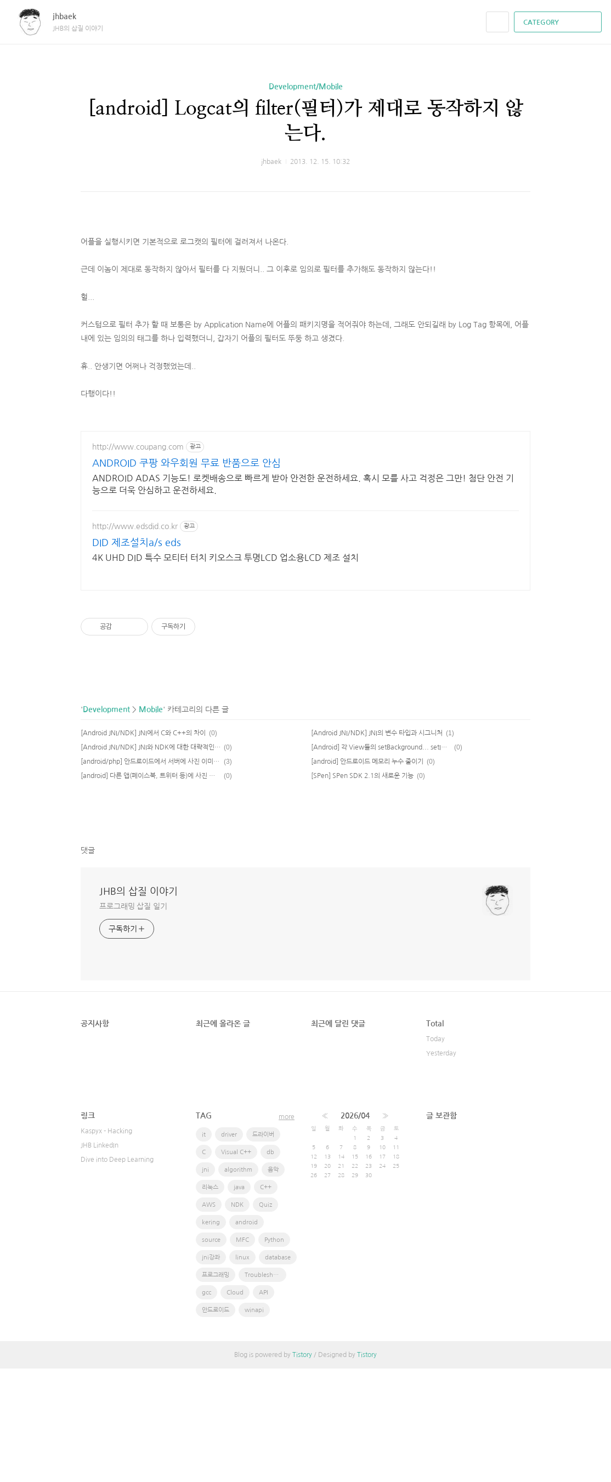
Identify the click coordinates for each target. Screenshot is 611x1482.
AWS (209, 1318)
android (246, 1336)
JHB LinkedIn (99, 1259)
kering (211, 1336)
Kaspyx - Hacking (106, 1244)
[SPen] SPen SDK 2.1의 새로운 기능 (362, 889)
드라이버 (263, 1248)
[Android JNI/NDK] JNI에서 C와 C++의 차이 (143, 846)
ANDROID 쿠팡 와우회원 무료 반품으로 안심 (186, 577)
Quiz (265, 1318)
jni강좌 (211, 1371)
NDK (237, 1318)
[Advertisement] (305, 246)
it (204, 1248)
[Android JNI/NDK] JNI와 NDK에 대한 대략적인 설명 (150, 861)
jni (205, 1283)
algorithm (238, 1283)
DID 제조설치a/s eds (136, 656)
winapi (254, 1424)
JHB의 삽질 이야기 (138, 1005)
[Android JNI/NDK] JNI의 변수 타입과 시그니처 (377, 846)
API (263, 1406)
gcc (206, 1406)
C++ (265, 1301)
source (211, 1353)
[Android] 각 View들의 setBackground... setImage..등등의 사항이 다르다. (381, 861)
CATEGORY (559, 22)
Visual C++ (236, 1266)
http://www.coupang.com (138, 560)
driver (229, 1248)
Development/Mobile (306, 86)
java (239, 1301)
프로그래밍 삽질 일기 (133, 1020)
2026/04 (355, 1229)
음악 (273, 1283)
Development (106, 823)
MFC (242, 1353)
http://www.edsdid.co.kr (135, 640)
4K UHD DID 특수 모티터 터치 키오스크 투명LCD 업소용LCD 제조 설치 (225, 671)
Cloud (235, 1406)
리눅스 (210, 1301)
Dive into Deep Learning (117, 1273)
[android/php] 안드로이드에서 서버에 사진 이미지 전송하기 (150, 875)
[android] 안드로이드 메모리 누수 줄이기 (367, 875)
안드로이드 (215, 1424)
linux (242, 1371)
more (287, 1230)
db (270, 1266)
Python (274, 1353)
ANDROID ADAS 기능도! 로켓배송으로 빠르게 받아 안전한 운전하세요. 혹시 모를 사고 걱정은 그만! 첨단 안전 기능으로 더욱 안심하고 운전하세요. (303, 597)
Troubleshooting (265, 1389)
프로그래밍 (215, 1389)
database (278, 1371)
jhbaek (70, 16)
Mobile (151, 823)
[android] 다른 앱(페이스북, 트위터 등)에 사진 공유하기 (150, 889)
